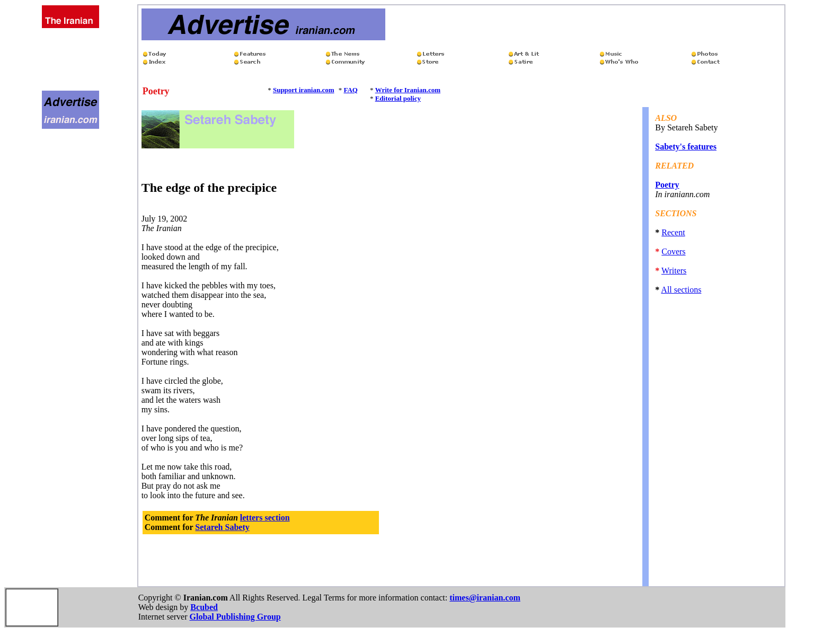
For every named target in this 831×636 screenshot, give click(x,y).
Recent (673, 232)
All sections (681, 289)
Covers (673, 251)
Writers (673, 270)
